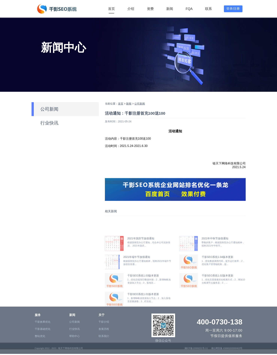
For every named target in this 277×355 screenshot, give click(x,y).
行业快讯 (49, 131)
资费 (150, 9)
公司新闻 (49, 117)
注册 (236, 8)
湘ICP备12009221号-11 (196, 352)
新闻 (169, 9)
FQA (189, 9)
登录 (229, 8)
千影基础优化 (42, 343)
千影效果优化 (42, 336)
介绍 (130, 9)
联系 (208, 9)
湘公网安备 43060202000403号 (226, 352)
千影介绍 (104, 336)
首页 (111, 9)
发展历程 (104, 343)
